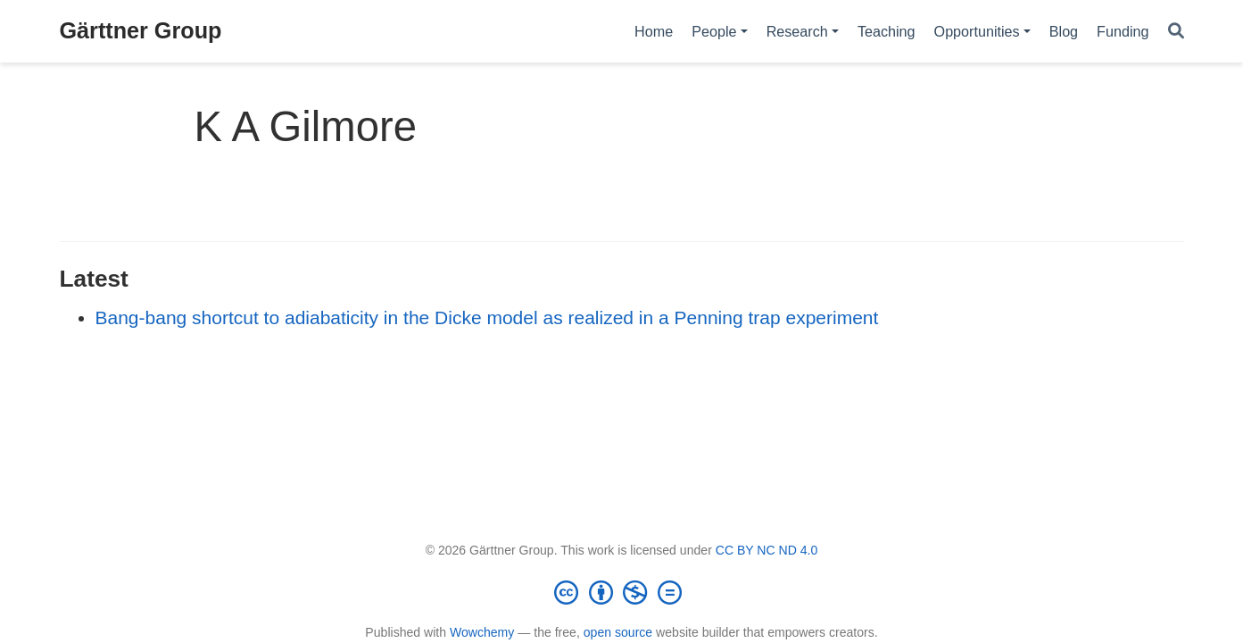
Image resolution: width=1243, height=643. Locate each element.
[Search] (1176, 31)
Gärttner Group (141, 30)
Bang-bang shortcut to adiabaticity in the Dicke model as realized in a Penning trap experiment (487, 317)
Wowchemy (482, 632)
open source (618, 632)
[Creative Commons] (622, 592)
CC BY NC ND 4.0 (767, 550)
